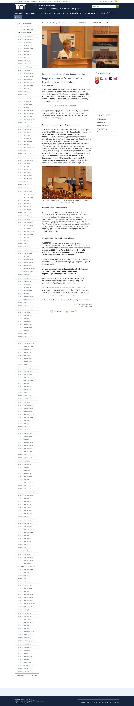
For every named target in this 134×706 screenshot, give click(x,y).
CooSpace (34, 1)
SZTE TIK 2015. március (25, 473)
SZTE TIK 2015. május (24, 467)
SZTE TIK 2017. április (24, 392)
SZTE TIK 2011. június (24, 613)
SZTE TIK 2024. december (26, 110)
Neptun (27, 1)
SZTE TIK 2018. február (25, 361)
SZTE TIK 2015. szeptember (26, 455)
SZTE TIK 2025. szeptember (26, 82)
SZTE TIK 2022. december (26, 185)
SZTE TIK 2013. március (25, 548)
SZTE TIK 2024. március (25, 138)
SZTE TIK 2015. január (24, 479)
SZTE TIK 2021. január (24, 256)
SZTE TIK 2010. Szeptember (26, 641)
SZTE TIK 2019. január (24, 330)
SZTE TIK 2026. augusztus (25, 48)
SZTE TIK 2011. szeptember (26, 603)
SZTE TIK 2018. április (24, 355)
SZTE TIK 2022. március (25, 213)
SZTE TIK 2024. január (24, 144)
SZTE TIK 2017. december (26, 368)
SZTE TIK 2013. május (24, 541)
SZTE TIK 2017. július (24, 383)
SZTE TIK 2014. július (24, 498)
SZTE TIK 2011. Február (25, 625)
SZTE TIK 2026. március (25, 64)
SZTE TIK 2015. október (25, 448)
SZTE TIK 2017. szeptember (26, 377)
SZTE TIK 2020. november (26, 262)
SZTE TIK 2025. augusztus (25, 85)
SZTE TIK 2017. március (25, 396)
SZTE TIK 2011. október (25, 600)
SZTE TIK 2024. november (26, 113)
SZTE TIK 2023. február (25, 178)
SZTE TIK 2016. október (25, 411)
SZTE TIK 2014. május (24, 504)
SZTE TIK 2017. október (25, 374)
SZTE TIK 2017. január (24, 402)
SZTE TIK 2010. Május (24, 650)
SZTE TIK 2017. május (24, 389)
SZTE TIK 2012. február (25, 588)
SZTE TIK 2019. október (25, 303)
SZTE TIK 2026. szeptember (26, 45)
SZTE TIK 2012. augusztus (25, 569)
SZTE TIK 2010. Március (25, 656)
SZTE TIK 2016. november (26, 408)
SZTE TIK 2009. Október (25, 672)
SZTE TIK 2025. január (24, 107)
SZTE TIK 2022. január (24, 219)
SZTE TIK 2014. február (25, 513)
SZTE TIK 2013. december (26, 520)
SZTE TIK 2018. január (24, 364)
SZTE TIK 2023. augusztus (25, 160)
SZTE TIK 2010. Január (24, 662)
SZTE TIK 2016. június (24, 423)
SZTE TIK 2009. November (26, 669)
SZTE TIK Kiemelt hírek (24, 23)
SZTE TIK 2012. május (24, 579)
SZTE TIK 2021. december (26, 222)
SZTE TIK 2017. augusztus (25, 380)
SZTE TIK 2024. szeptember (26, 119)
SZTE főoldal (19, 1)
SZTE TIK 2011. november (26, 597)
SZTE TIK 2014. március (25, 510)
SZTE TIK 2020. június (24, 278)
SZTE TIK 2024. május (24, 132)
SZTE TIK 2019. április (24, 321)
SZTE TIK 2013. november (26, 523)
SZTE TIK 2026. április (24, 61)
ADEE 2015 (85, 300)
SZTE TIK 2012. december (26, 557)
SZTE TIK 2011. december (26, 594)
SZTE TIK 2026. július (24, 51)
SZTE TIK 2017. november (26, 371)
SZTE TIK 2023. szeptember (26, 157)
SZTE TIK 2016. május (24, 427)
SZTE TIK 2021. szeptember (26, 231)
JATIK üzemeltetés (33, 13)
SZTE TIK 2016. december (26, 405)
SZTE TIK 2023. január (24, 181)
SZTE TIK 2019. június (24, 315)
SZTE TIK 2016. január (24, 439)
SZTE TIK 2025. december (26, 73)
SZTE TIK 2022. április (24, 209)
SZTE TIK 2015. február (25, 476)
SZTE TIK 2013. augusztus (25, 532)
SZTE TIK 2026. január (24, 70)
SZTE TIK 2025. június (24, 91)
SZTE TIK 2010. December (26, 631)
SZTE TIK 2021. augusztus (25, 234)
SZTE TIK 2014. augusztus (25, 495)
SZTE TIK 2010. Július (24, 644)
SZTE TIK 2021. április (24, 247)
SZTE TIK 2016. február (25, 436)
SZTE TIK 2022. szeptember (26, 194)
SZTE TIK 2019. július (24, 312)
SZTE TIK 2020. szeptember (26, 268)
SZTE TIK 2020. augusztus (25, 271)
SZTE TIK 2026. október (25, 42)
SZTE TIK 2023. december (26, 147)
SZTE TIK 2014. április (24, 507)
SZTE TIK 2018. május (24, 352)
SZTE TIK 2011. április (24, 619)
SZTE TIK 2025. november (26, 76)
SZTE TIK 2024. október (25, 116)
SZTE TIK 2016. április (24, 430)
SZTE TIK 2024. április (24, 135)
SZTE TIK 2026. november (26, 39)
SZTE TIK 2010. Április (24, 653)
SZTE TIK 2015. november (26, 445)
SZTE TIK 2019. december (26, 296)
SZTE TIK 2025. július (24, 88)
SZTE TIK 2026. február (25, 67)
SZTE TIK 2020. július (24, 274)
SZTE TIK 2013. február (25, 551)
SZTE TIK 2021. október (25, 228)
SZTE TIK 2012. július (24, 572)
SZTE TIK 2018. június (24, 349)
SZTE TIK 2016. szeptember (26, 414)
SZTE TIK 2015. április (24, 470)
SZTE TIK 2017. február (25, 399)
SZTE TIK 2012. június (24, 575)
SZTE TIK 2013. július (24, 535)
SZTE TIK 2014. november (26, 486)
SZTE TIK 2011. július (24, 610)
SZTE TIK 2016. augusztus (25, 417)
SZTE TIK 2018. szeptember (26, 343)
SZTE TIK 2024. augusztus (25, 123)
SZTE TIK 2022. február (25, 216)
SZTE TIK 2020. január (24, 293)
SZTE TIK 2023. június (24, 166)
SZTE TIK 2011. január (24, 628)
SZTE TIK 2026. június (24, 54)
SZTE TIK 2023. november (26, 150)
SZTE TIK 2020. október (25, 265)
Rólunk (18, 13)
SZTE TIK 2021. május (24, 244)
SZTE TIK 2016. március (25, 433)
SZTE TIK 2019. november (26, 299)
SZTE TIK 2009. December (26, 665)
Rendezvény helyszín (54, 13)
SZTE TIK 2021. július (24, 237)
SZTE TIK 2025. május (24, 95)
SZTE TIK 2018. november (26, 337)
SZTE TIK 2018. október (25, 340)
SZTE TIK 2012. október (25, 563)
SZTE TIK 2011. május (24, 616)
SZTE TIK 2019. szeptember (26, 306)
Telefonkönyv (67, 1)
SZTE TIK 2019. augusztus (25, 309)
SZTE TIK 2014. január (24, 516)
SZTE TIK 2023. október (25, 154)
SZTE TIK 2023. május (24, 169)
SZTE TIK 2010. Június (24, 647)
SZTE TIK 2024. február (25, 141)
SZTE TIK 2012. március (25, 585)
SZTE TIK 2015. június (24, 464)
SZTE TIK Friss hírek (23, 26)
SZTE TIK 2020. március (25, 287)
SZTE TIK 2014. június (24, 501)
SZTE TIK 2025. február (25, 104)
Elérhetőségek (106, 13)
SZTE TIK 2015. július (24, 461)
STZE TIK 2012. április (24, 582)
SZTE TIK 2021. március (25, 250)
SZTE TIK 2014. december (26, 482)
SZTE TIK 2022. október (25, 191)
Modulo (41, 1)
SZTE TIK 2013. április (24, 544)
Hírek (17, 17)
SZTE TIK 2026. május (24, 57)
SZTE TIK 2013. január (24, 554)
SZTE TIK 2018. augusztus (25, 346)
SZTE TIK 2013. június (24, 538)
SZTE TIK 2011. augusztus (25, 606)
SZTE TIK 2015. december (26, 442)
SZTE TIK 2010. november (26, 634)
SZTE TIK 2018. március (25, 358)
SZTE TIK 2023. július (24, 163)
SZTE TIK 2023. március (25, 175)
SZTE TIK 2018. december (26, 333)
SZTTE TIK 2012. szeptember (26, 566)
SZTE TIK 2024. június (24, 129)
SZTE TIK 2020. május (24, 281)
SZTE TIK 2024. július (24, 126)
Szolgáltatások (74, 13)
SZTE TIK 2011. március (25, 622)
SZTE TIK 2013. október (25, 526)
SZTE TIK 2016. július (24, 420)
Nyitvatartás (90, 13)
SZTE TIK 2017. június (24, 386)
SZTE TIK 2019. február (25, 327)
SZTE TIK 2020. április (24, 284)
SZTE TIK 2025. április (24, 98)
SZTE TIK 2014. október (25, 489)
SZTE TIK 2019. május (24, 318)
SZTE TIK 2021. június (24, 240)
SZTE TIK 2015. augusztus (25, 458)
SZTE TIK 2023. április (24, 172)
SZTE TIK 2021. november (26, 225)
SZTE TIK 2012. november (26, 560)
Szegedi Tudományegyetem (45, 5)
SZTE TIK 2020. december (26, 259)
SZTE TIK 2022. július (24, 200)
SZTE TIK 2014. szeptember (26, 492)
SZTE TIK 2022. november (26, 188)
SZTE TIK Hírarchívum (24, 33)
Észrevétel (48, 1)
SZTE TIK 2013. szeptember (26, 529)
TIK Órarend (101, 122)
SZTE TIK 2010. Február (25, 659)
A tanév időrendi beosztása (106, 132)
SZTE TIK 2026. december (26, 36)
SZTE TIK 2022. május (24, 206)
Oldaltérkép (57, 1)
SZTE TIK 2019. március (25, 324)
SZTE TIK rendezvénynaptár (26, 29)
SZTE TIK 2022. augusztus (25, 197)
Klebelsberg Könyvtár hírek (27, 675)
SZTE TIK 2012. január (24, 591)
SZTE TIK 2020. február (25, 290)
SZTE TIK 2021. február (25, 253)
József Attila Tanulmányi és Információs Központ (59, 9)
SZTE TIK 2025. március (25, 101)
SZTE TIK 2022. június (24, 203)
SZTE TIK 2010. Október (25, 638)
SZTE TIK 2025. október (25, 79)
